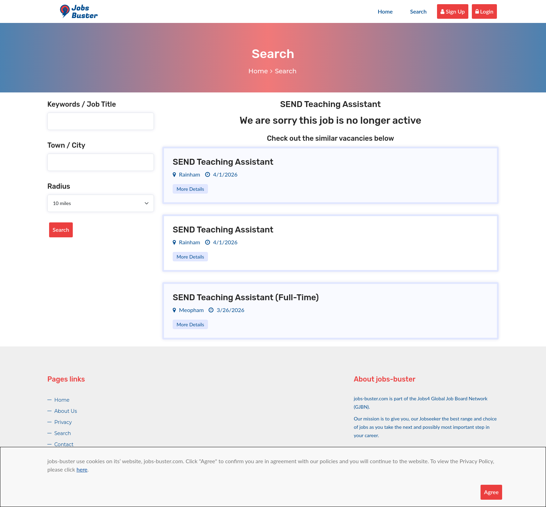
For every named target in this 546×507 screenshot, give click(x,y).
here (82, 469)
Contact (63, 444)
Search (418, 11)
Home (385, 11)
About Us (65, 411)
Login (484, 11)
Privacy (63, 422)
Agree (491, 492)
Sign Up (452, 11)
